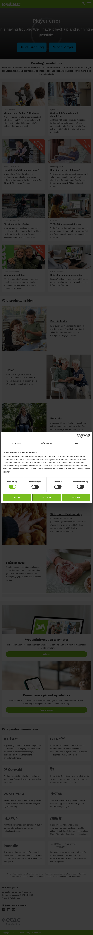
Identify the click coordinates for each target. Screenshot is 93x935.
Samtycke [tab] (16, 443)
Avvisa (17, 497)
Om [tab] (76, 443)
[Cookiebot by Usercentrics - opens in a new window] (79, 436)
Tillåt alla (76, 497)
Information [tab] (46, 443)
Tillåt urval (46, 497)
